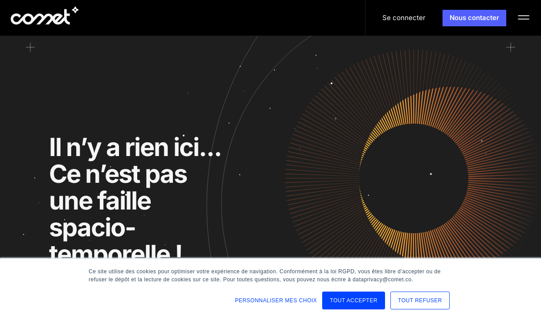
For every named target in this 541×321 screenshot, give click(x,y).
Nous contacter (474, 17)
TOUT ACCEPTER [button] (353, 300)
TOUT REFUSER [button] (420, 300)
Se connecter (404, 17)
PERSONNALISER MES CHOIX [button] (276, 300)
